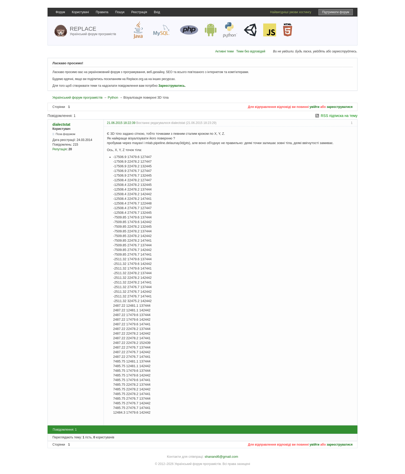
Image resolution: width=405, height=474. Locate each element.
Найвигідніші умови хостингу (290, 12)
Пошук (119, 12)
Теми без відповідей (250, 51)
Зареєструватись (171, 86)
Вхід (157, 12)
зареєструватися (340, 107)
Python (113, 97)
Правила (102, 12)
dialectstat (61, 124)
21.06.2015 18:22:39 (121, 123)
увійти (315, 107)
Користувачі (80, 12)
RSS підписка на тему (339, 116)
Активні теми (224, 51)
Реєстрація (139, 12)
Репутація (59, 149)
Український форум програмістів (77, 97)
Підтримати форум (335, 12)
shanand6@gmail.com (221, 457)
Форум (60, 12)
